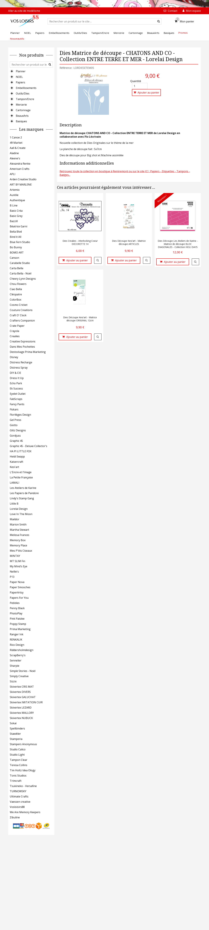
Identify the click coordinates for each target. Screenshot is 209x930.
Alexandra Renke (20, 163)
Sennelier (15, 660)
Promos (183, 32)
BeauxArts (22, 116)
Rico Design (17, 645)
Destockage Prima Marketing (28, 352)
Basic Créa (16, 210)
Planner (20, 71)
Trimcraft (15, 781)
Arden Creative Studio (23, 179)
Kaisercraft (16, 462)
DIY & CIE (15, 373)
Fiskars (14, 409)
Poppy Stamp (18, 624)
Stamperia (16, 739)
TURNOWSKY (18, 791)
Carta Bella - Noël (20, 273)
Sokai (13, 723)
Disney (14, 357)
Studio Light (17, 754)
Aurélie (14, 195)
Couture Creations (21, 310)
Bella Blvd (16, 231)
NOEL (19, 77)
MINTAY (15, 556)
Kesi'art (14, 467)
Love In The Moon (21, 514)
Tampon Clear (18, 760)
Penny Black (17, 608)
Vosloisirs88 (17, 807)
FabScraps (16, 399)
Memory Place (18, 545)
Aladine (14, 153)
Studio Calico (17, 749)
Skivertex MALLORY (22, 713)
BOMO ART (17, 252)
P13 (12, 577)
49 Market (16, 142)
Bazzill (14, 221)
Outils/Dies (22, 93)
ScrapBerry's (17, 655)
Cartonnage (23, 110)
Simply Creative (19, 676)
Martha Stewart (19, 530)
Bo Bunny (16, 247)
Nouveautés (17, 38)
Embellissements (26, 88)
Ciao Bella (16, 289)
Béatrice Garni (18, 226)
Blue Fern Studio (20, 242)
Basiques (21, 121)
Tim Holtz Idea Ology (22, 770)
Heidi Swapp (17, 456)
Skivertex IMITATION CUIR (26, 702)
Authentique (17, 200)
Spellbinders (17, 728)
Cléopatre (16, 294)
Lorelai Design (19, 509)
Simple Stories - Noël (22, 671)
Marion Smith (18, 524)
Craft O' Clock (18, 315)
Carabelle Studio (20, 263)
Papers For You (19, 598)
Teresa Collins (18, 765)
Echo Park (16, 383)
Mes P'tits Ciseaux (21, 550)
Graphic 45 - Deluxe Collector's (28, 446)
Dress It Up (17, 378)
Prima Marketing (20, 629)
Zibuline (15, 817)
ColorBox (15, 299)
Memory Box (17, 540)
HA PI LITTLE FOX (20, 451)
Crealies (15, 336)
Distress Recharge (21, 362)
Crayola (14, 331)
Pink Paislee (17, 618)
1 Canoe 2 (16, 137)
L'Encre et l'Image (21, 472)
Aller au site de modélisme (24, 11)
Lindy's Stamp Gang (22, 498)
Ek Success (16, 388)
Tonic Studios (18, 775)
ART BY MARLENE (21, 184)
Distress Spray (19, 367)
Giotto (13, 425)
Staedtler (15, 734)
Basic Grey (16, 216)
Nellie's (14, 571)
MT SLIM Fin (17, 561)
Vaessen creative (20, 801)
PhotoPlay (16, 613)
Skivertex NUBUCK (21, 718)
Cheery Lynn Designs (23, 278)
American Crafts (19, 169)
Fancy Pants (17, 404)
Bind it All (15, 237)
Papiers (20, 82)
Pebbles (15, 603)
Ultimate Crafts (19, 796)
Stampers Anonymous (23, 744)
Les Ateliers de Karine (23, 488)
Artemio (15, 190)
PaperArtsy (17, 592)
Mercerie (21, 104)
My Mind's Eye (18, 566)
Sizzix (13, 681)
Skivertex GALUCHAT (23, 697)
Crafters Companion (22, 320)
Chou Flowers (18, 284)
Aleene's (15, 158)
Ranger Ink (16, 634)
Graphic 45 (16, 441)
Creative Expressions (22, 341)
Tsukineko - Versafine (23, 786)
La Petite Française (21, 477)
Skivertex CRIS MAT (22, 686)
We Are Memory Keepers (25, 812)
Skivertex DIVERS (20, 692)
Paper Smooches (20, 587)
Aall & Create (17, 148)
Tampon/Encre (25, 99)
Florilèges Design (20, 414)
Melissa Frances (19, 535)
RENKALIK (16, 639)
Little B (14, 503)
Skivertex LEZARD (21, 707)
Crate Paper (17, 326)
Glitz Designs (18, 430)
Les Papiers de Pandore (24, 493)
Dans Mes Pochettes (22, 346)
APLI (12, 174)
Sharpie (14, 666)
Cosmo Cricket (18, 305)
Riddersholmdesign (21, 650)
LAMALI (14, 482)
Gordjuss (15, 435)
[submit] (158, 21)
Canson (14, 258)
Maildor (14, 519)
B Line (13, 205)
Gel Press (15, 420)
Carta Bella (16, 268)
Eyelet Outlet (17, 394)
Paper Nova (17, 582)
